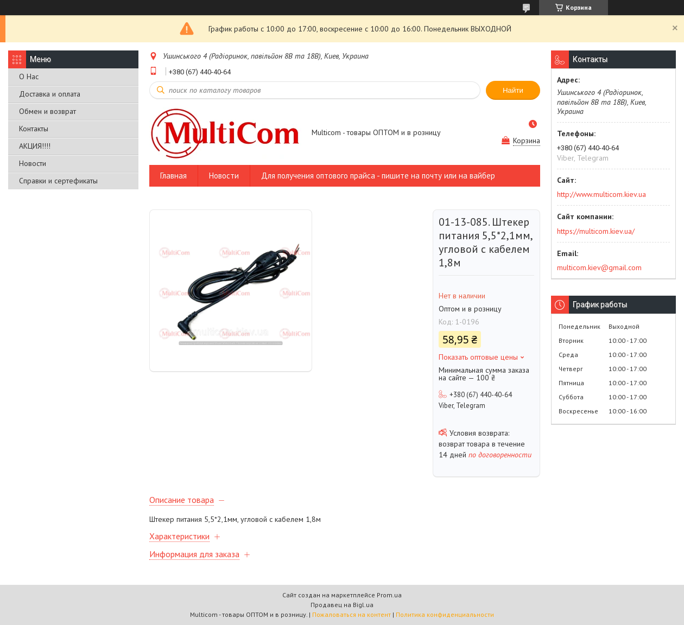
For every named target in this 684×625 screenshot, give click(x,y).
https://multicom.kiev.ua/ (596, 231)
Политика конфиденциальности (445, 614)
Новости (32, 163)
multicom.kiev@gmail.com (599, 267)
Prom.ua (389, 595)
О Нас (29, 76)
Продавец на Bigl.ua (342, 605)
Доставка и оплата (49, 94)
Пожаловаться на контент (351, 614)
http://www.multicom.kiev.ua (601, 194)
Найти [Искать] (513, 90)
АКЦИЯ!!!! (34, 146)
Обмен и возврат (47, 111)
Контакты (33, 128)
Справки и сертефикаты (58, 181)
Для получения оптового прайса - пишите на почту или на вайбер (378, 175)
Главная (173, 175)
